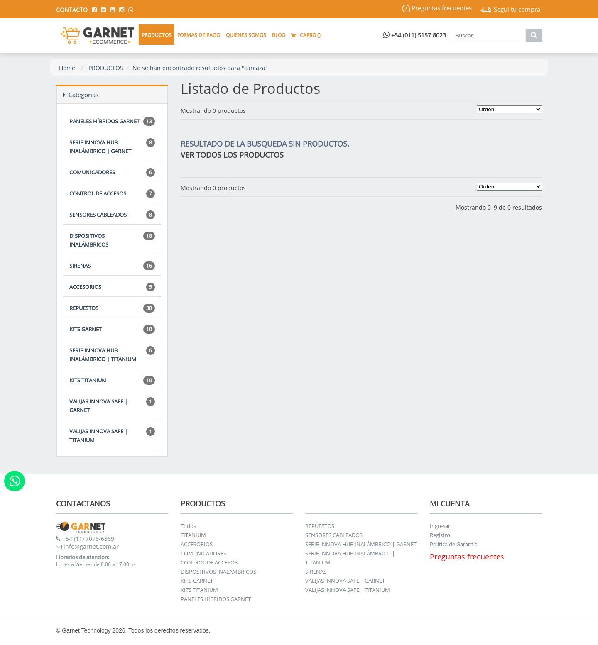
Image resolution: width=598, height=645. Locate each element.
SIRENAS (112, 265)
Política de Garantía (454, 544)
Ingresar (440, 526)
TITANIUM (193, 535)
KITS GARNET (112, 329)
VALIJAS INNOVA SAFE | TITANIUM (112, 435)
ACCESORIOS (112, 287)
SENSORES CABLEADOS (112, 214)
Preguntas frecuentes (437, 8)
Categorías (80, 94)
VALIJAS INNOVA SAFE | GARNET (112, 405)
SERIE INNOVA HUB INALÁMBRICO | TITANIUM (112, 354)
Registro (440, 535)
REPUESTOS (112, 308)
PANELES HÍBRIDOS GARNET (112, 121)
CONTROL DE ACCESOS (112, 193)
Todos (188, 526)
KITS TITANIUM (112, 380)
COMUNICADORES (112, 172)
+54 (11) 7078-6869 (85, 538)
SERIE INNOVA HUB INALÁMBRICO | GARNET (112, 146)
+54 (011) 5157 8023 (414, 35)
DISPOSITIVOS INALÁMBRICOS (112, 240)
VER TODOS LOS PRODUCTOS (232, 155)
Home (67, 68)
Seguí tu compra (510, 9)
